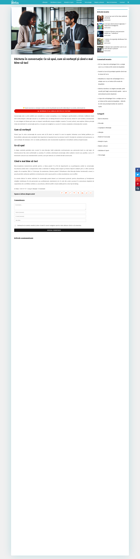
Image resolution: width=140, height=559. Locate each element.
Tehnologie (101, 155)
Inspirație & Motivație (104, 128)
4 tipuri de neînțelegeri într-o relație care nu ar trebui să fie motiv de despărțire (111, 81)
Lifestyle (100, 132)
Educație (35, 188)
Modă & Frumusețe (104, 137)
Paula (17, 188)
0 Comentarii (41, 188)
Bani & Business (103, 118)
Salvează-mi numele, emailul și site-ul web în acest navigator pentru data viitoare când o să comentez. (49, 225)
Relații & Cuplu (103, 141)
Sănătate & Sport (103, 150)
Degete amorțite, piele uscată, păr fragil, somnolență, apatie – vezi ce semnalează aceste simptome (112, 91)
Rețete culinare (103, 146)
